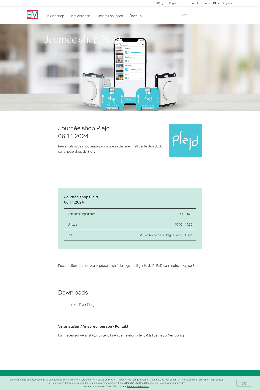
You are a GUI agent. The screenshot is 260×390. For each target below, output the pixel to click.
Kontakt (193, 3)
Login (228, 3)
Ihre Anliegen (80, 16)
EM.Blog (159, 3)
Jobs (207, 3)
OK (244, 383)
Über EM (136, 16)
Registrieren (176, 3)
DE (216, 3)
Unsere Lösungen (110, 16)
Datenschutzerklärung (138, 386)
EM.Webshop (54, 16)
